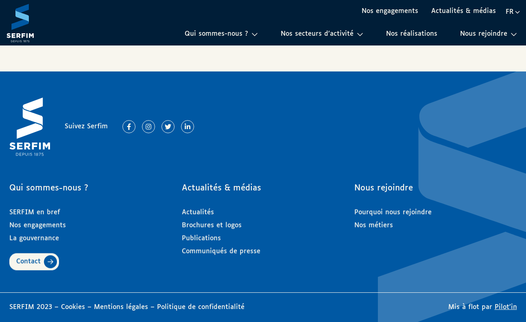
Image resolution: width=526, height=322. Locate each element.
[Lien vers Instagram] (148, 126)
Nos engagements (390, 11)
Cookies (74, 307)
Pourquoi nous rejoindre (393, 208)
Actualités (198, 208)
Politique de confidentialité (200, 307)
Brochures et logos (212, 221)
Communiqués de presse (221, 247)
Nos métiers (373, 221)
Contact (28, 257)
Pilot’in (506, 307)
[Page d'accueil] (20, 22)
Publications (201, 234)
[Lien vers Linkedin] (187, 126)
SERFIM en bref (34, 208)
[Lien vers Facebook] (128, 126)
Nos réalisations (411, 33)
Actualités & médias (463, 11)
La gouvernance (34, 234)
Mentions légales (121, 307)
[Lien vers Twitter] (168, 126)
